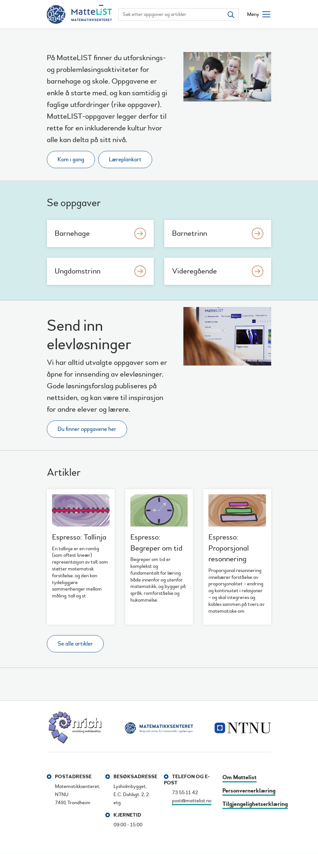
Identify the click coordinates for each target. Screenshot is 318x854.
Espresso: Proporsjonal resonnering (228, 548)
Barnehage (72, 233)
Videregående (194, 271)
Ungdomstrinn (77, 271)
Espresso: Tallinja (79, 537)
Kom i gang (71, 159)
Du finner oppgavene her (87, 429)
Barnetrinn (189, 233)
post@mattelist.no (191, 800)
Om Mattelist (239, 777)
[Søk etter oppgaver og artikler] (171, 14)
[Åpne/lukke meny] (258, 14)
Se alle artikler (75, 643)
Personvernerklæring (248, 790)
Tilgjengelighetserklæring (255, 804)
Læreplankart (125, 159)
